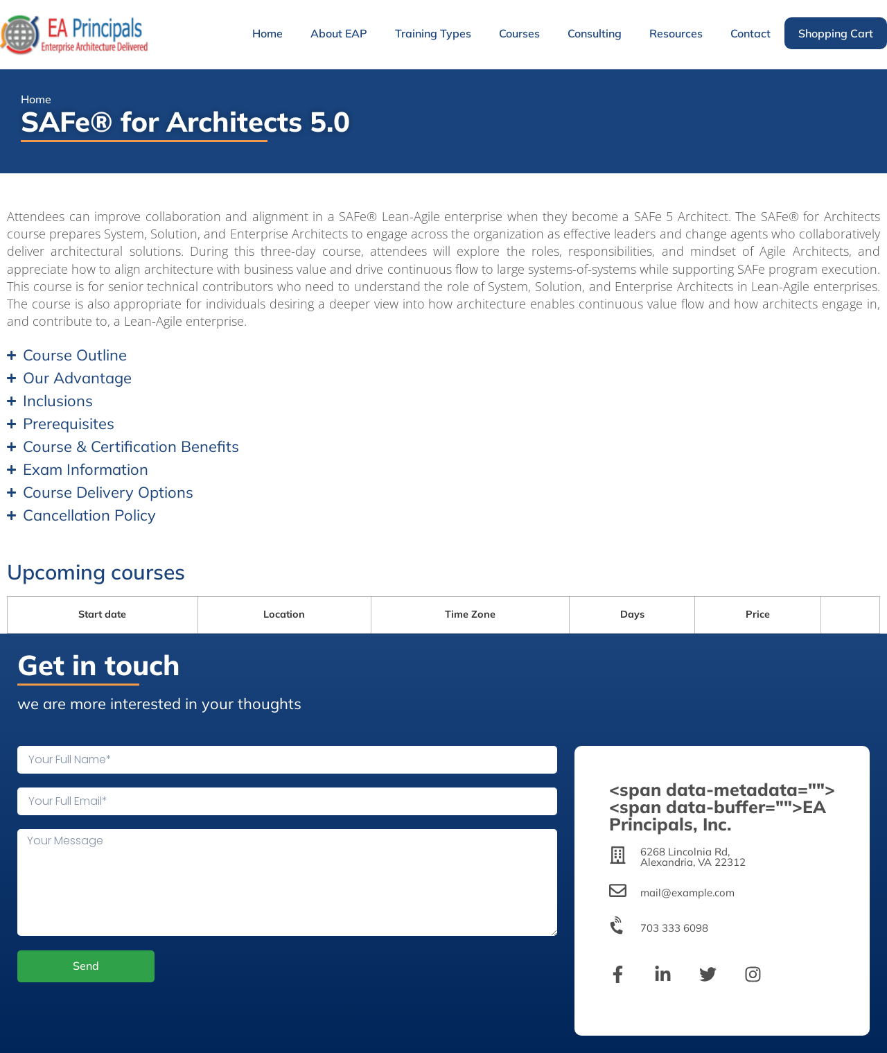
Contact (750, 33)
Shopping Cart (835, 33)
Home (267, 33)
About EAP (338, 33)
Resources (676, 33)
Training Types (433, 33)
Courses (519, 33)
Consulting (595, 33)
